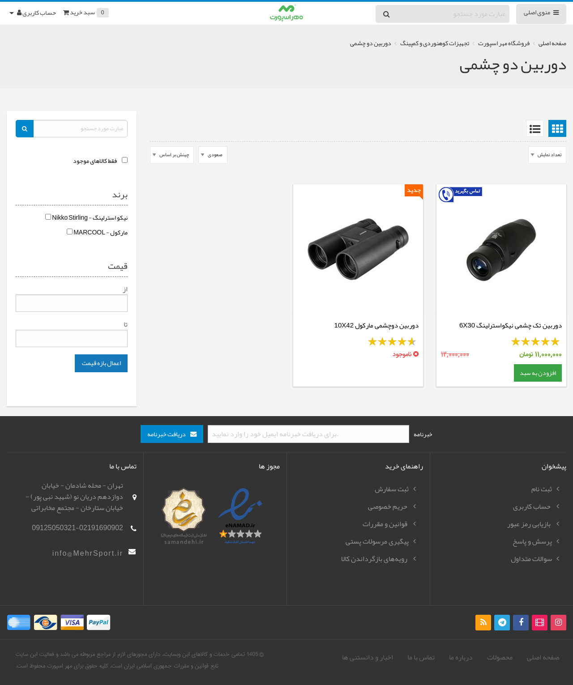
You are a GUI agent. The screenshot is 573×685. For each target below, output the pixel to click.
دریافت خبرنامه (166, 434)
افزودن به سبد (538, 372)
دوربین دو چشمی (370, 43)
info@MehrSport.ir (87, 553)
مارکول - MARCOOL (97, 232)
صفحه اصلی (552, 43)
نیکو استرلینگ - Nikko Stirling (86, 218)
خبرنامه (423, 434)
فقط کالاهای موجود (95, 160)
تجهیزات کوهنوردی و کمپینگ (434, 43)
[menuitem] (555, 128)
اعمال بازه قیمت (101, 363)
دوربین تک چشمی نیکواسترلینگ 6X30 (510, 325)
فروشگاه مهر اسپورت (504, 43)
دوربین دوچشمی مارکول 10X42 (376, 325)
